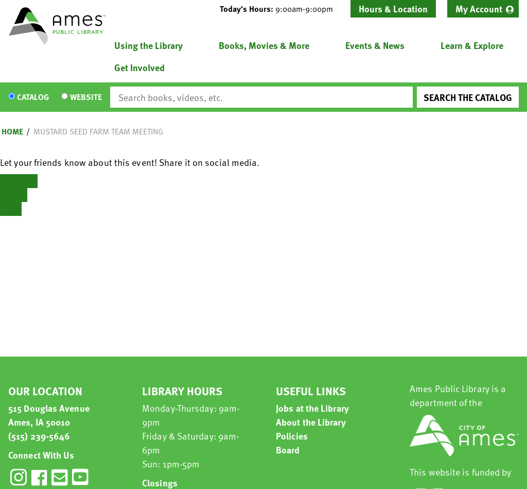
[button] (280, 9)
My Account (478, 8)
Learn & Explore (472, 45)
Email (11, 209)
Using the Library (148, 45)
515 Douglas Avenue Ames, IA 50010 (49, 415)
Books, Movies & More (264, 45)
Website (86, 97)
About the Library (311, 422)
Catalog (33, 97)
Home (12, 131)
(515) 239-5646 (39, 436)
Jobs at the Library (312, 408)
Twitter (13, 195)
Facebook (19, 181)
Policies (292, 436)
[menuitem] (483, 9)
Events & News (375, 45)
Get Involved (139, 67)
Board (288, 450)
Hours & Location (393, 8)
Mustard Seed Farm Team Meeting (98, 131)
